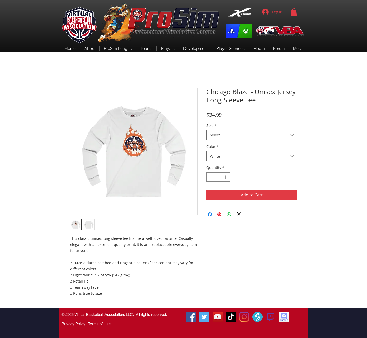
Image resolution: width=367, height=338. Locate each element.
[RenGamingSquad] (191, 317)
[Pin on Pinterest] (219, 214)
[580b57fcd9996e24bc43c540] (271, 317)
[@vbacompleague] (204, 317)
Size (211, 125)
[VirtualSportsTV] (257, 317)
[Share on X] (239, 214)
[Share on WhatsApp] (229, 214)
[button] (294, 12)
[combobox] (251, 135)
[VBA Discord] (284, 317)
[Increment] (226, 177)
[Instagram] (244, 317)
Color (212, 146)
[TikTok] (231, 317)
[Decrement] (210, 177)
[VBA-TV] (218, 317)
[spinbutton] (218, 177)
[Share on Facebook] (210, 214)
